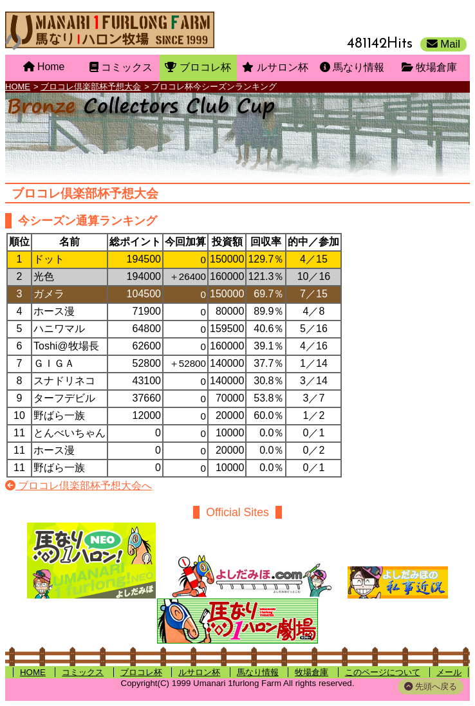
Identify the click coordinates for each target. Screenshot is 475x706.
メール (448, 672)
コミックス (83, 672)
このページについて (382, 672)
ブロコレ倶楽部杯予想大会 (91, 86)
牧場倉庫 (311, 672)
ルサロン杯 (199, 672)
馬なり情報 (258, 672)
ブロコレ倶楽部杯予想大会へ (78, 485)
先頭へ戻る (430, 686)
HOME (17, 86)
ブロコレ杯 (141, 672)
